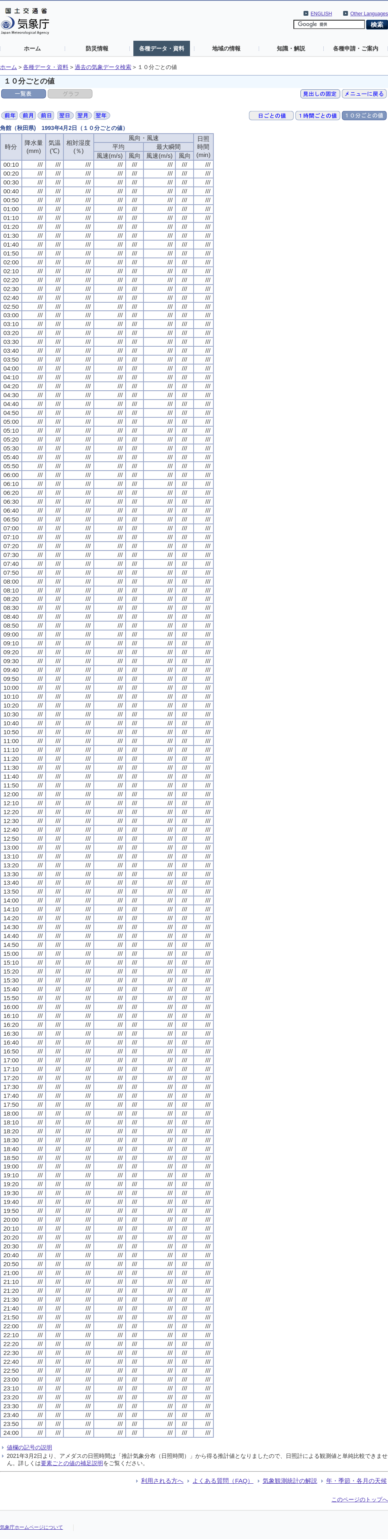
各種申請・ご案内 (355, 48)
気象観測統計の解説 (290, 1480)
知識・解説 (291, 48)
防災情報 (97, 48)
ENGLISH (321, 14)
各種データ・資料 (161, 48)
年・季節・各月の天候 (356, 1480)
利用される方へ (162, 1480)
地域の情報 (226, 48)
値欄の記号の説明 (29, 1447)
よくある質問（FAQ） (222, 1480)
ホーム (32, 48)
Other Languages (369, 14)
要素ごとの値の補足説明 (72, 1463)
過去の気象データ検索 (103, 67)
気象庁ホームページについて (31, 1527)
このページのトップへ (359, 1499)
